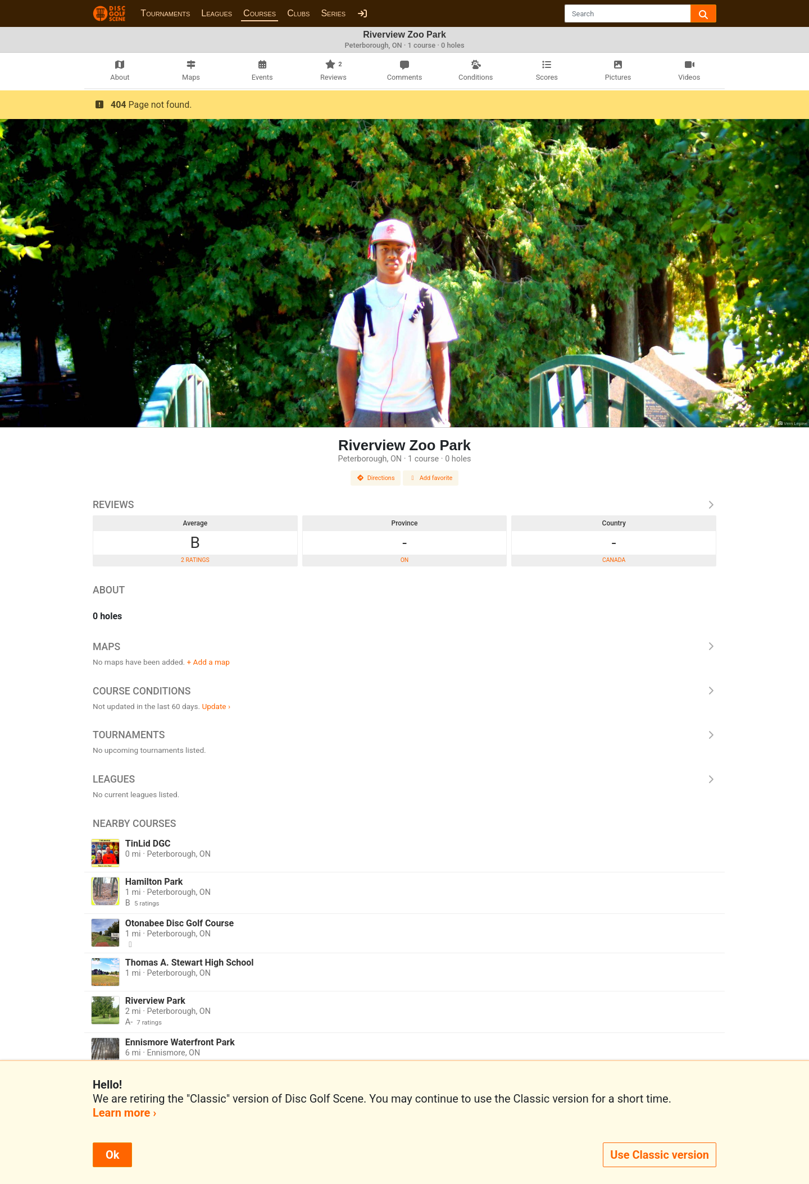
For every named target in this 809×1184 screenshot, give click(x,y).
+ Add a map (208, 661)
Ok (112, 1155)
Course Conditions (404, 691)
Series (333, 13)
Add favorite (431, 478)
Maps (404, 646)
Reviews (404, 504)
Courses (259, 13)
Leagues (216, 13)
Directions (376, 478)
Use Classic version (659, 1155)
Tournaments (165, 13)
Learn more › (124, 1112)
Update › (216, 706)
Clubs (298, 13)
